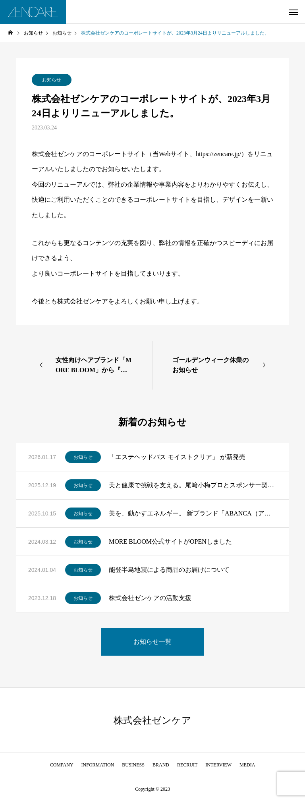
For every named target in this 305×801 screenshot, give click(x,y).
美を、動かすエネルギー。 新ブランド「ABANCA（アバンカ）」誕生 (193, 513)
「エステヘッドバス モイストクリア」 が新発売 (177, 457)
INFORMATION (97, 765)
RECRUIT (187, 765)
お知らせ (51, 80)
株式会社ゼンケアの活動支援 (150, 597)
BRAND (160, 765)
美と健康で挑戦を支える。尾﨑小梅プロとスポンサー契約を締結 (193, 485)
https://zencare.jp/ (218, 154)
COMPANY (61, 765)
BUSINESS (133, 765)
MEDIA (247, 765)
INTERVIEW (218, 765)
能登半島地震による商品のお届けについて (169, 569)
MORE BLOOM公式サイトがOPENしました (170, 541)
